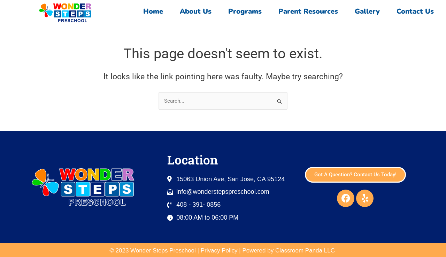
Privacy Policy (219, 250)
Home (153, 11)
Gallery (367, 11)
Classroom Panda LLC (306, 250)
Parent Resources (308, 11)
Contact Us (417, 11)
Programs (245, 11)
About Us (196, 11)
